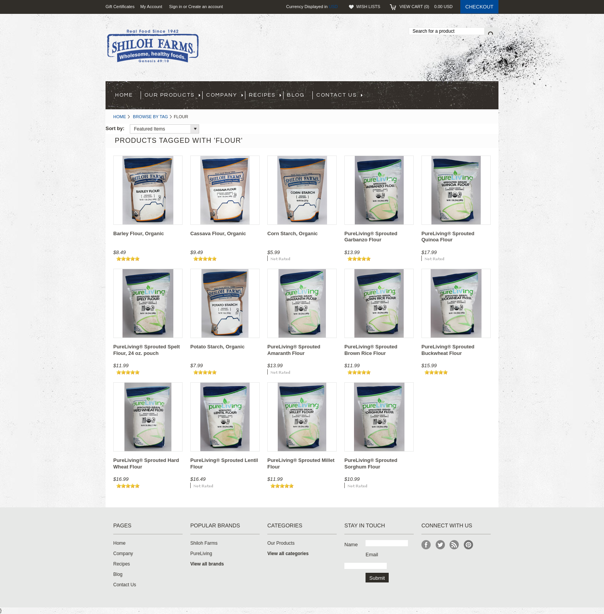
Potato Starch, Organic (217, 347)
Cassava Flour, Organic (218, 233)
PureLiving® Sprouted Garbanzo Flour (370, 237)
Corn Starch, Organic (292, 233)
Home (119, 116)
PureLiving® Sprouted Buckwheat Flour (447, 350)
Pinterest (468, 545)
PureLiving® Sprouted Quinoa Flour (447, 237)
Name (351, 544)
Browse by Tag (150, 116)
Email (372, 554)
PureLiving (201, 553)
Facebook (426, 545)
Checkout (479, 7)
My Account (151, 6)
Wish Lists (368, 6)
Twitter (440, 545)
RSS (454, 545)
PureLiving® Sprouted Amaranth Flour (293, 350)
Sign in (175, 6)
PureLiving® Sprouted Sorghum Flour (370, 463)
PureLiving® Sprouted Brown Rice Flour (370, 350)
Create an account (205, 6)
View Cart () (426, 6)
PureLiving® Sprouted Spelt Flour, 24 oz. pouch (146, 350)
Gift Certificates (120, 6)
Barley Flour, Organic (138, 233)
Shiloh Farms (204, 543)
